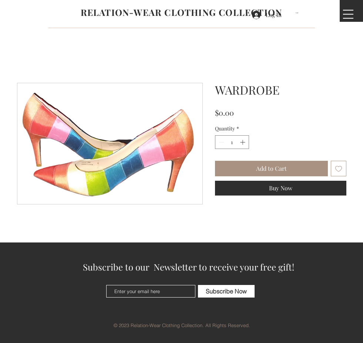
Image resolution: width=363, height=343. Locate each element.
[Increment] (243, 142)
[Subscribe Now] (226, 291)
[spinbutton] (232, 142)
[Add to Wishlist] (338, 168)
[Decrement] (220, 142)
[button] (299, 13)
